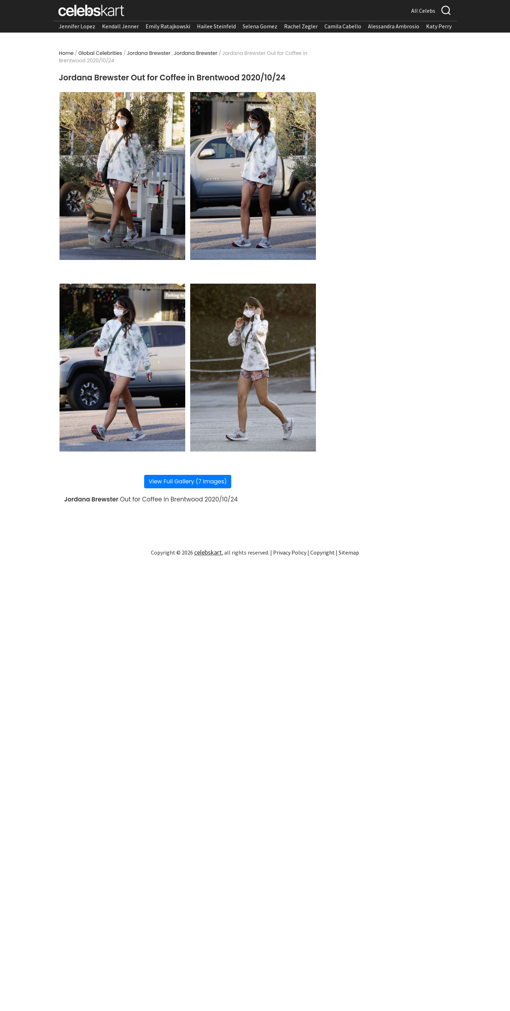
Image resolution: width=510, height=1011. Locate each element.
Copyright (322, 552)
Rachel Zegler (301, 26)
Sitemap (349, 552)
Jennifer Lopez (77, 26)
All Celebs (423, 10)
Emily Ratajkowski (168, 26)
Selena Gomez (260, 26)
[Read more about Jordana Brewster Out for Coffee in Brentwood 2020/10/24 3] (122, 367)
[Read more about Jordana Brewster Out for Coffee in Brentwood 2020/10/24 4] (253, 367)
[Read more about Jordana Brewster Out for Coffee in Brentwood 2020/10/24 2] (253, 176)
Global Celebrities (100, 53)
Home (66, 53)
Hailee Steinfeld (216, 26)
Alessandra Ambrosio (393, 26)
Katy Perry (439, 26)
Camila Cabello (342, 26)
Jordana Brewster (148, 53)
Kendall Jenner (120, 26)
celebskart (208, 552)
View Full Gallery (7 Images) (188, 481)
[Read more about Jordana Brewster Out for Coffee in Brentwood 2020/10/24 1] (122, 176)
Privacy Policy (289, 552)
